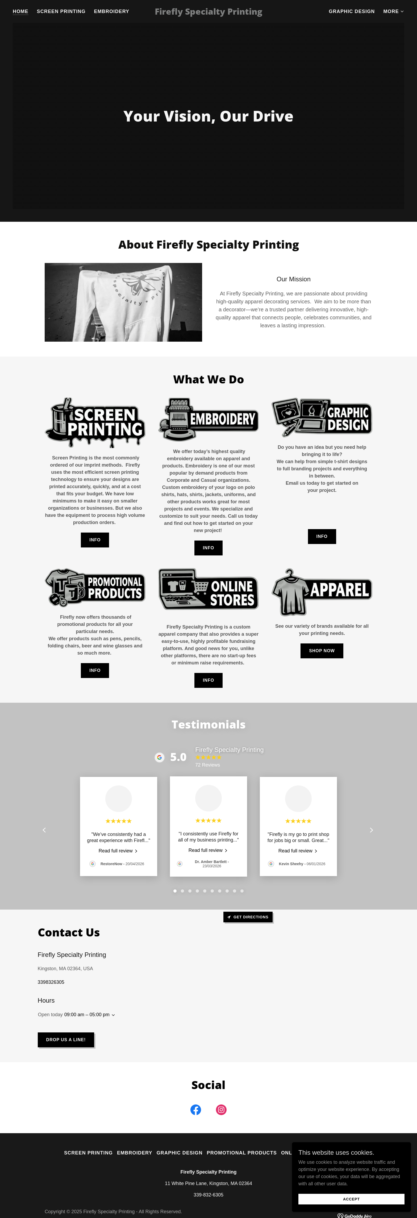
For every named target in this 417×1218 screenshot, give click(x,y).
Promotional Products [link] (242, 1153)
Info (95, 540)
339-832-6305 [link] (208, 1195)
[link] (208, 13)
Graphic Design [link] (352, 11)
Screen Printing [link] (61, 11)
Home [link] (20, 11)
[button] (393, 11)
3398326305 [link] (51, 982)
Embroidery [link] (112, 11)
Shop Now (322, 650)
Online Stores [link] (302, 1153)
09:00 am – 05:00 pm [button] (87, 1014)
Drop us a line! (66, 1039)
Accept (357, 1199)
